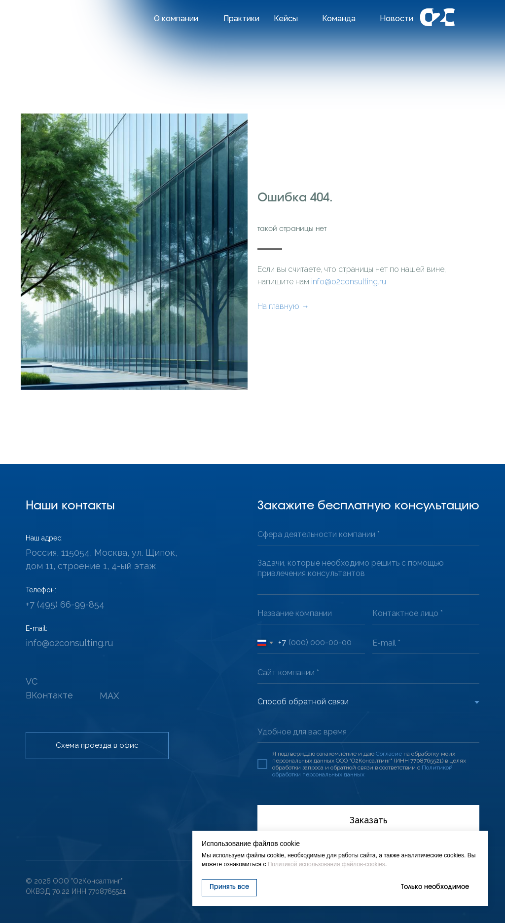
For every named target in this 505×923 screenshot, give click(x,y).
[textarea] (368, 574)
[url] (368, 672)
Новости (396, 18)
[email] (426, 643)
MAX (109, 696)
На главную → (283, 306)
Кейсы (286, 18)
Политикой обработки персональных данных (362, 771)
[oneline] (368, 534)
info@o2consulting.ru (348, 281)
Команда (339, 18)
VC (31, 681)
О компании (176, 18)
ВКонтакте (49, 695)
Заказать (369, 820)
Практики (241, 18)
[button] (97, 745)
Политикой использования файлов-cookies (326, 864)
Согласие (389, 753)
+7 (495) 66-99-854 (65, 604)
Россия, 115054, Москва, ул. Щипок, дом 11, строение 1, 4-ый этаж (101, 559)
